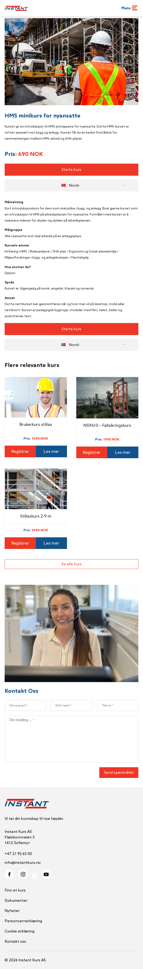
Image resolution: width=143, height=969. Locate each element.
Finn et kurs (15, 890)
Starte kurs (71, 170)
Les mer (51, 451)
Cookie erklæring (19, 931)
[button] (71, 185)
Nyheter (12, 911)
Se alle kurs (71, 564)
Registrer (20, 451)
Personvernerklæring (23, 921)
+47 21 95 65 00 (18, 854)
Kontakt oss (15, 941)
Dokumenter (16, 900)
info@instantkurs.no (23, 863)
